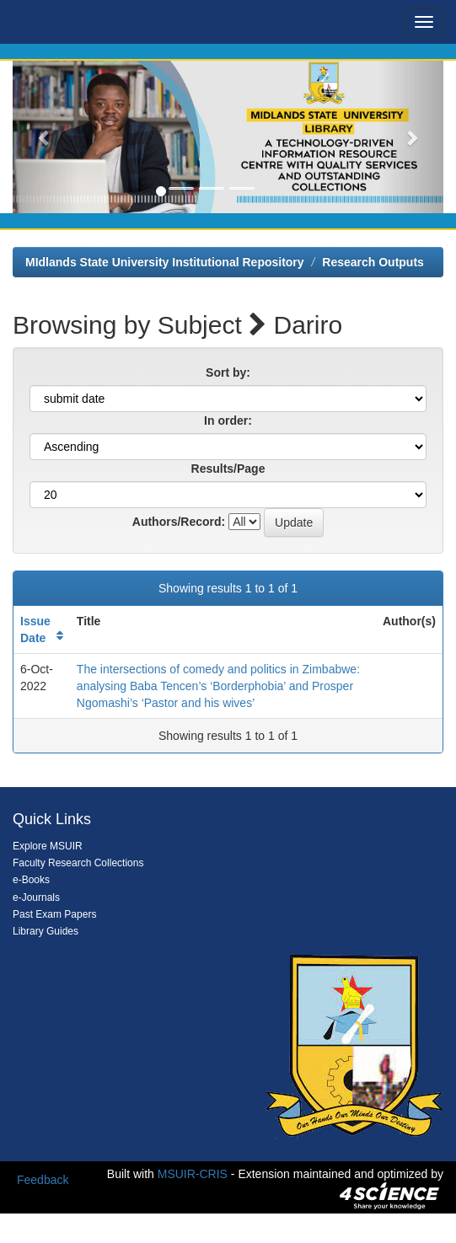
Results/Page (228, 468)
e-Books (31, 880)
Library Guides (45, 931)
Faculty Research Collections (78, 863)
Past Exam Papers (54, 914)
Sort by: (228, 372)
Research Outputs (373, 262)
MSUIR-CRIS (193, 1174)
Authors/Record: (178, 521)
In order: (228, 420)
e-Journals (36, 897)
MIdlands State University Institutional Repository (164, 262)
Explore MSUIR (48, 846)
